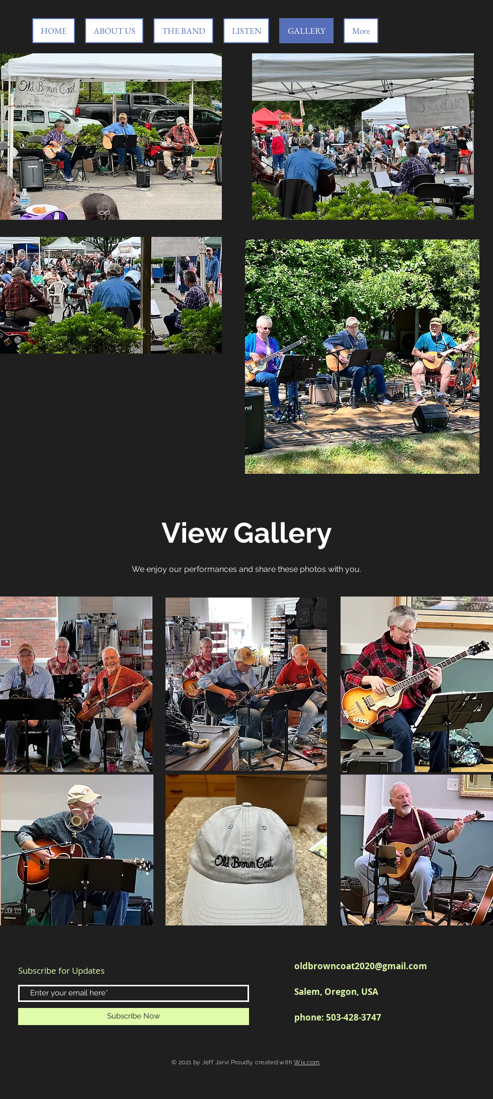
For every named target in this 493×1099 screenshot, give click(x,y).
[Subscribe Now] (133, 1016)
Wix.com (307, 1062)
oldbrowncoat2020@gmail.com (360, 966)
